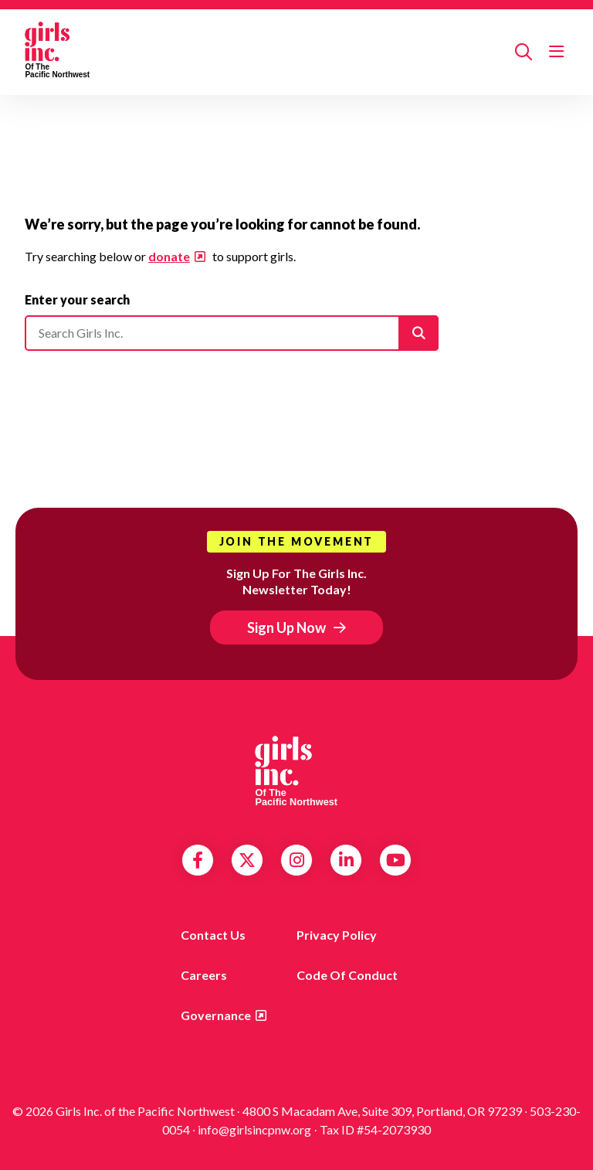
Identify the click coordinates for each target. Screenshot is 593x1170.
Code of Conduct (347, 975)
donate (169, 256)
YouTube (395, 860)
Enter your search (77, 299)
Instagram (297, 860)
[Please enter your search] (232, 333)
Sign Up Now (286, 627)
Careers (204, 975)
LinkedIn (346, 860)
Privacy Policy (336, 934)
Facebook (198, 860)
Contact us (213, 934)
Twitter (247, 860)
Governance (216, 1015)
